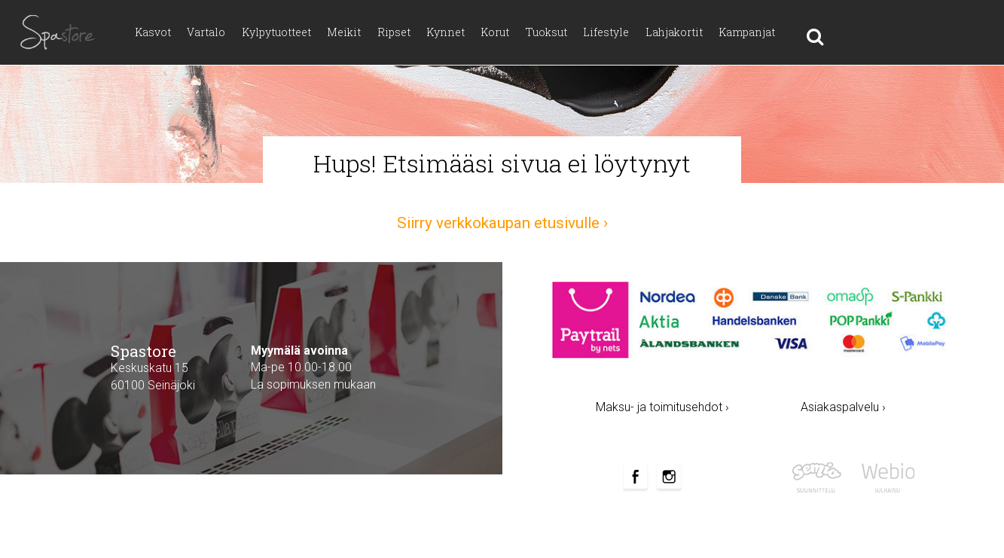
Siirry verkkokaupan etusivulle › (502, 223)
